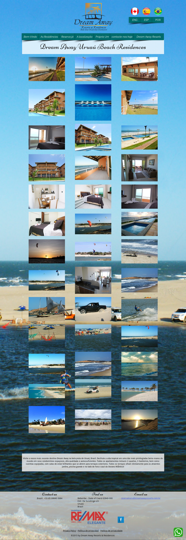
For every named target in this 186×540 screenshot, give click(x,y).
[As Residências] (49, 36)
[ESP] (146, 20)
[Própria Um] (102, 36)
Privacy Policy (69, 530)
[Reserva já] (67, 36)
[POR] (158, 20)
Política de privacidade (111, 530)
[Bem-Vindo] (30, 36)
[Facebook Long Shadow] (121, 520)
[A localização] (84, 36)
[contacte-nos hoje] (122, 36)
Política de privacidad (88, 530)
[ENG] (135, 20)
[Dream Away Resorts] (149, 36)
